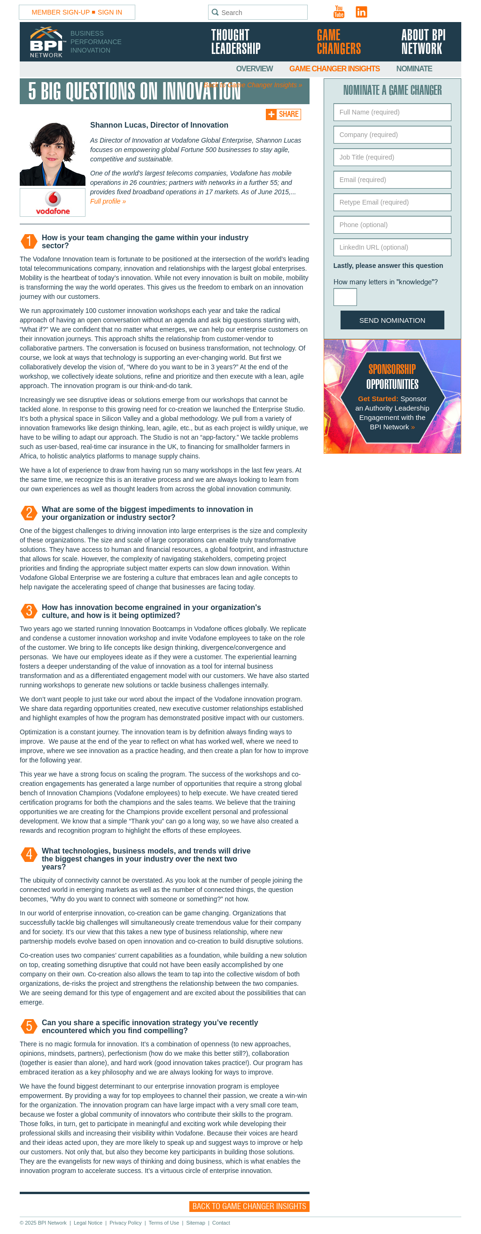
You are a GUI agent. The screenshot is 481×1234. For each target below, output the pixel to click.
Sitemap (195, 1223)
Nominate (414, 69)
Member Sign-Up (61, 12)
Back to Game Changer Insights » (253, 85)
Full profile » (108, 201)
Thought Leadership (236, 42)
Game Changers (339, 42)
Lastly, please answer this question (388, 265)
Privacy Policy (125, 1223)
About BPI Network (424, 42)
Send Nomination (392, 320)
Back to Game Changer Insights (249, 1207)
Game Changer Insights (335, 69)
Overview (255, 69)
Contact (221, 1223)
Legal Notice (88, 1223)
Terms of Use (164, 1223)
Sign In (110, 12)
